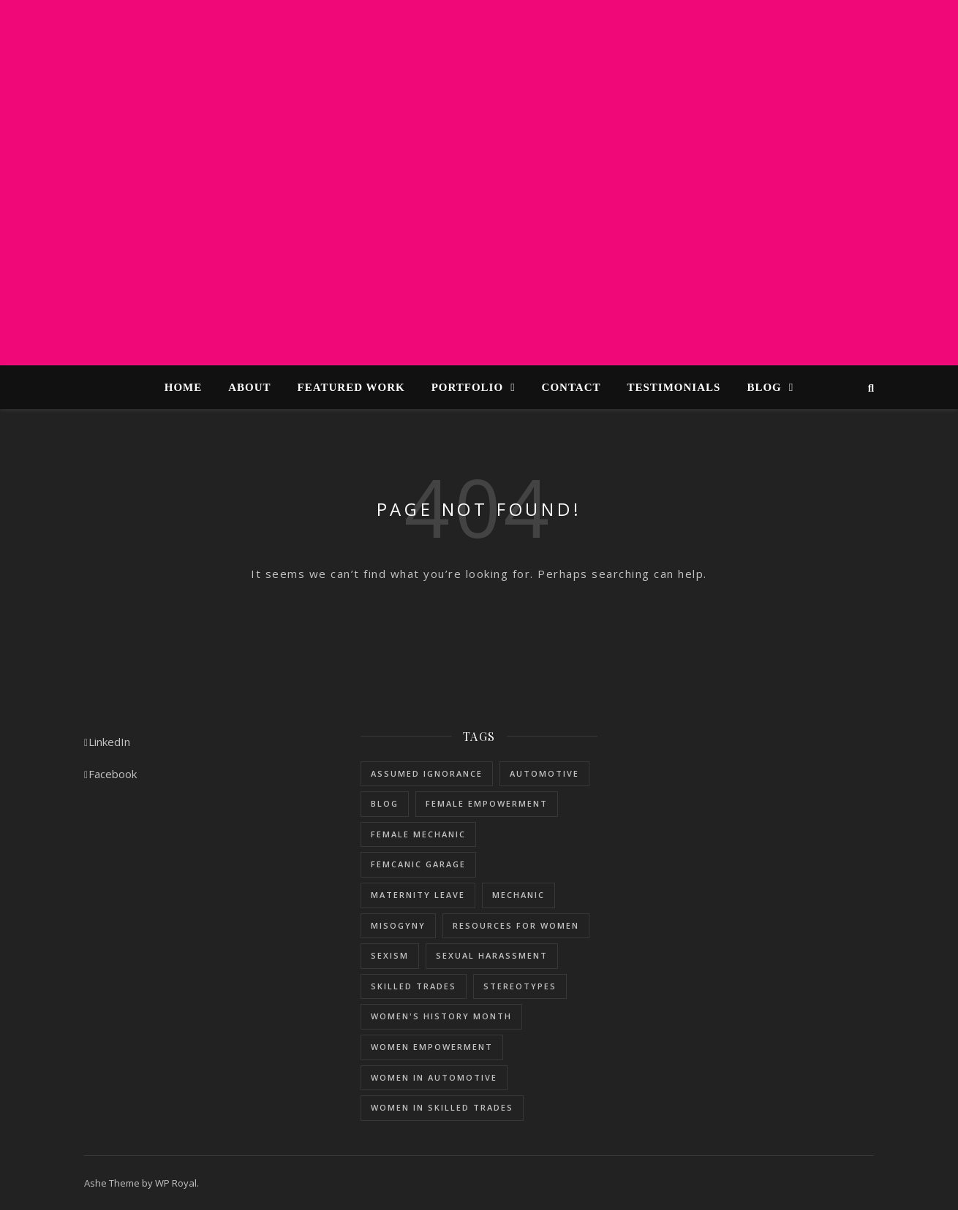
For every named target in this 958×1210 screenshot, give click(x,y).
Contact (571, 387)
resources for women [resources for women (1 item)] (516, 925)
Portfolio (467, 387)
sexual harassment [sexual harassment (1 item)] (492, 955)
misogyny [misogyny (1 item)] (398, 925)
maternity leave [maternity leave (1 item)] (418, 894)
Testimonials (674, 387)
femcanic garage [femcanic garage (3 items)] (418, 864)
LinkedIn (107, 741)
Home (184, 387)
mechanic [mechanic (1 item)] (518, 894)
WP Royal (176, 1183)
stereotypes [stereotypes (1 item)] (520, 986)
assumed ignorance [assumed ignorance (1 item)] (427, 773)
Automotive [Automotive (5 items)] (544, 773)
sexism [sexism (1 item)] (390, 955)
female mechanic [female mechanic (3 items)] (418, 834)
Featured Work (351, 387)
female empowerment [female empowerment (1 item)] (487, 803)
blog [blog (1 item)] (385, 803)
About (249, 387)
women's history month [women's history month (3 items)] (441, 1016)
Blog (764, 387)
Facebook (110, 773)
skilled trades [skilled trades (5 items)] (413, 986)
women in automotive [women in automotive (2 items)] (434, 1077)
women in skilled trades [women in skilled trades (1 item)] (442, 1107)
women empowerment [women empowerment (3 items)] (432, 1046)
